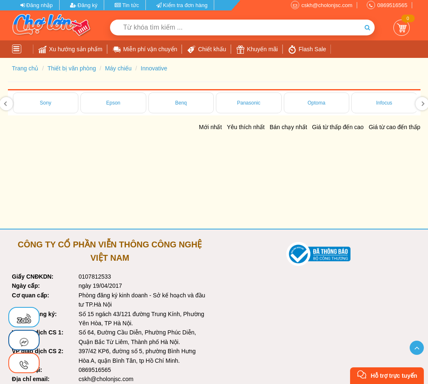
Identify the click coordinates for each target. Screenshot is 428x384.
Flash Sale (307, 49)
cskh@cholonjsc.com (326, 5)
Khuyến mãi (257, 49)
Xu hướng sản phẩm (70, 49)
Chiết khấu (206, 49)
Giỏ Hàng (401, 28)
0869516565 (392, 5)
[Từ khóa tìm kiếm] (235, 27)
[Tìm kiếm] (367, 27)
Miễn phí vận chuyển (145, 49)
